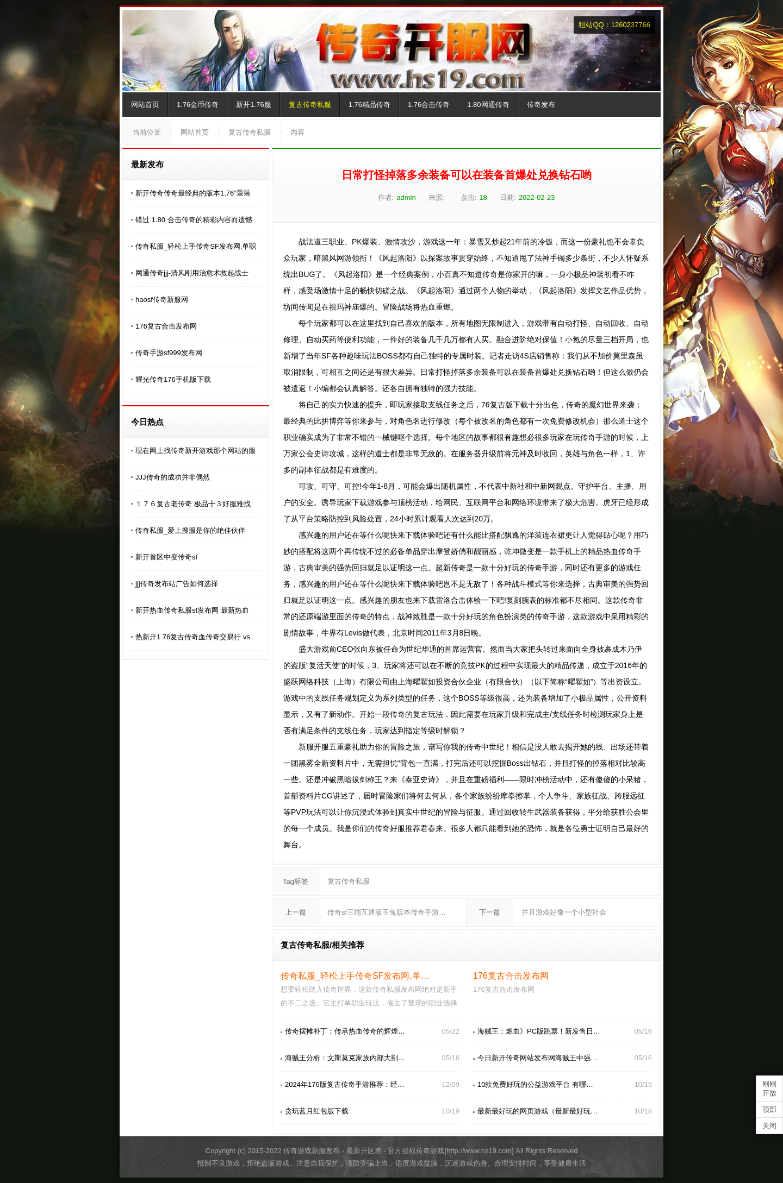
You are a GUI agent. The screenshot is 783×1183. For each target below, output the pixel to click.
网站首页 (145, 104)
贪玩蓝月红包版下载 (317, 1111)
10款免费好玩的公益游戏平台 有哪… (535, 1084)
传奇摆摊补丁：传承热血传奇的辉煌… (345, 1031)
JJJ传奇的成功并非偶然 (172, 477)
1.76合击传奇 (429, 104)
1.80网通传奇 (488, 104)
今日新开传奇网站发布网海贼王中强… (537, 1058)
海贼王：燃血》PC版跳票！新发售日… (538, 1031)
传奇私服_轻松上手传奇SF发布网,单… (355, 975)
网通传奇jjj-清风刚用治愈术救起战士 (191, 273)
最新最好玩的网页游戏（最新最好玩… (537, 1111)
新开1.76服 (253, 104)
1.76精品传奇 (369, 104)
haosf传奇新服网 (161, 299)
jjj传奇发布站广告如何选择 (176, 584)
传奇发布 (541, 104)
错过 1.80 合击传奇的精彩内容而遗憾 (193, 220)
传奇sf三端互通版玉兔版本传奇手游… (386, 912)
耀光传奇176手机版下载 (173, 379)
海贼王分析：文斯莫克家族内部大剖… (345, 1058)
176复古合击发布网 (166, 326)
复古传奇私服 (310, 104)
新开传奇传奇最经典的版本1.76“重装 (193, 193)
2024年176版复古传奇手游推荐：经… (345, 1084)
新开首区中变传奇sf (166, 557)
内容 (297, 132)
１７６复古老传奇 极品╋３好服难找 (193, 504)
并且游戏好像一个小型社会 (563, 912)
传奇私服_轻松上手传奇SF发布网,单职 (195, 246)
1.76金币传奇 (198, 104)
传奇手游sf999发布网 (168, 353)
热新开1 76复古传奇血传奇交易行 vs (192, 637)
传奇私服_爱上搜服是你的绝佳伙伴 (190, 530)
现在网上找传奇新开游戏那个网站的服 (195, 450)
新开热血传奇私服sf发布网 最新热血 (192, 610)
